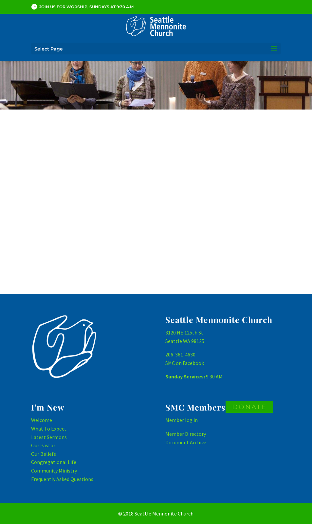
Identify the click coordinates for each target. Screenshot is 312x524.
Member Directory (185, 434)
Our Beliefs (43, 454)
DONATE (249, 407)
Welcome (41, 420)
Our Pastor (43, 445)
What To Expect (48, 428)
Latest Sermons (49, 437)
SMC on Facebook (184, 363)
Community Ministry (54, 470)
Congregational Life (53, 462)
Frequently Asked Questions (62, 479)
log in (191, 420)
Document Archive (185, 442)
